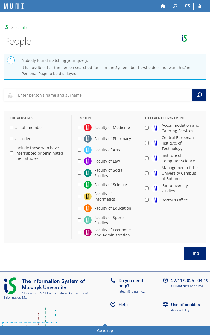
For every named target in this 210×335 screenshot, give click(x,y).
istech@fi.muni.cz (132, 291)
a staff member (26, 127)
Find (195, 253)
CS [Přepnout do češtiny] (187, 6)
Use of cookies (185, 304)
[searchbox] (104, 95)
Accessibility (180, 310)
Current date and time (187, 286)
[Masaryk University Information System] (14, 6)
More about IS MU (35, 293)
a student (21, 138)
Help (123, 304)
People (21, 27)
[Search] (175, 6)
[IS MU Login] (200, 6)
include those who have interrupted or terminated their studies (36, 153)
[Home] (163, 6)
